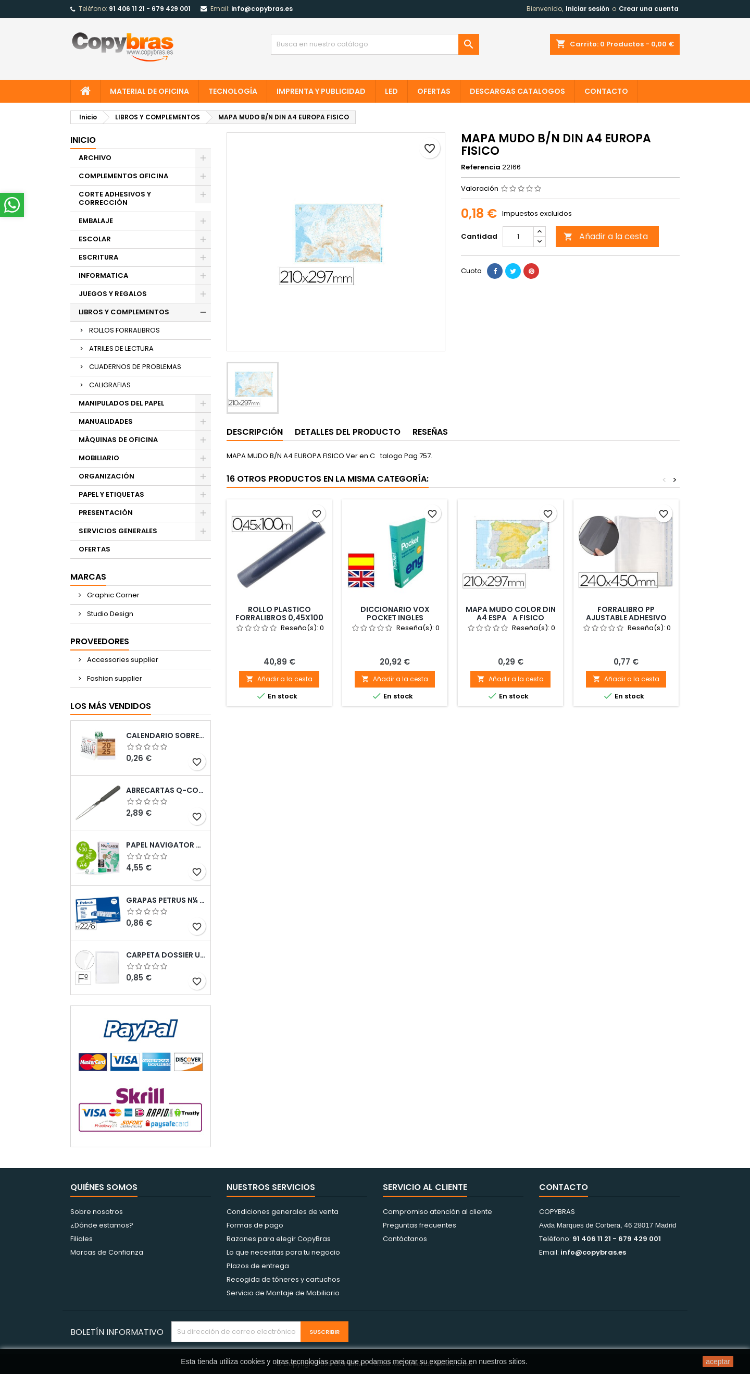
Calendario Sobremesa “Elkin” (166, 735)
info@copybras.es (262, 8)
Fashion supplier (113, 678)
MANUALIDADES (106, 421)
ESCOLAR (95, 239)
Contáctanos (405, 1239)
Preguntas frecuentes (419, 1225)
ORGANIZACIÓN (106, 476)
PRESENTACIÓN (106, 513)
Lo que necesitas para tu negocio (283, 1252)
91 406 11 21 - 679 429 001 (150, 8)
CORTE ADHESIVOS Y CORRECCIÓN (115, 198)
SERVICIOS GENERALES (118, 531)
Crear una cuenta (649, 8)
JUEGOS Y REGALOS (113, 294)
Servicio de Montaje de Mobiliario (283, 1293)
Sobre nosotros (96, 1212)
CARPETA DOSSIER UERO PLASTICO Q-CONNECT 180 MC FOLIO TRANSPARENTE (166, 955)
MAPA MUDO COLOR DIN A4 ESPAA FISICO (511, 613)
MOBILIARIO (99, 458)
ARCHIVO (95, 158)
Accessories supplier (121, 660)
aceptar (718, 1361)
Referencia (481, 167)
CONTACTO (606, 91)
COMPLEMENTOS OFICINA (123, 176)
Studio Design (109, 614)
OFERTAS (434, 91)
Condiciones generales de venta (283, 1212)
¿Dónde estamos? (101, 1225)
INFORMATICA (103, 275)
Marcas (88, 577)
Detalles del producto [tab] (348, 432)
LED (391, 91)
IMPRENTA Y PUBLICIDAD (321, 91)
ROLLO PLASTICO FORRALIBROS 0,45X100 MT (279, 617)
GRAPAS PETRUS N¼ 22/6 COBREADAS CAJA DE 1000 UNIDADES (166, 900)
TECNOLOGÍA (232, 91)
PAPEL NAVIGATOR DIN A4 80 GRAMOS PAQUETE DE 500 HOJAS (166, 845)
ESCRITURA (98, 257)
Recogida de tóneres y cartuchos (283, 1279)
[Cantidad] (518, 236)
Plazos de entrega (258, 1266)
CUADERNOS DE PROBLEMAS (135, 367)
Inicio (83, 140)
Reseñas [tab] (430, 432)
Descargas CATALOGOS (517, 91)
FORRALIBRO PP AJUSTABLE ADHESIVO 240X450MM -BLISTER (626, 617)
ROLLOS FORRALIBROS (124, 330)
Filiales (81, 1239)
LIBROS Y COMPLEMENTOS (124, 312)
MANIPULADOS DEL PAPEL (121, 403)
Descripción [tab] (255, 432)
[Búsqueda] (375, 44)
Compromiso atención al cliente (437, 1212)
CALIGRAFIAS (110, 385)
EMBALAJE (96, 221)
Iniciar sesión (587, 8)
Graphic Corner (112, 595)
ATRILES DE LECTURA (121, 348)
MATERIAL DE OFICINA (149, 91)
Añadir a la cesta (606, 236)
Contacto (563, 1187)
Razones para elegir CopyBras (279, 1239)
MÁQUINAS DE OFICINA (118, 440)
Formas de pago (255, 1225)
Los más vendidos (110, 706)
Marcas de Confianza (106, 1252)
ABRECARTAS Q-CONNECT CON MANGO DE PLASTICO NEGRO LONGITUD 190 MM (166, 790)
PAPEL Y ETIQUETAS (111, 494)
